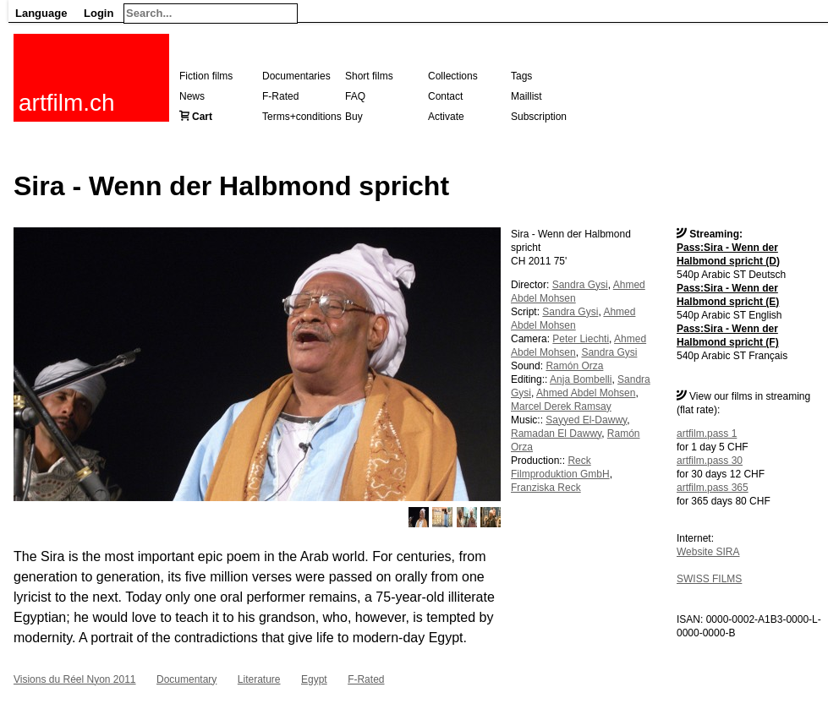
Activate (446, 117)
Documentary (186, 679)
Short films (369, 76)
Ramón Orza (574, 366)
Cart (202, 117)
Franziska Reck (546, 488)
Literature (259, 679)
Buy (354, 117)
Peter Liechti (580, 339)
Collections (453, 76)
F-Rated (280, 96)
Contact (445, 96)
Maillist (526, 96)
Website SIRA (708, 552)
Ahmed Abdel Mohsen (585, 393)
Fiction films (206, 76)
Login (98, 13)
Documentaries (296, 76)
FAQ (355, 96)
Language (41, 13)
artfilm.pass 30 (710, 460)
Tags (521, 76)
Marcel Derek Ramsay (561, 406)
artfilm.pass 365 (712, 488)
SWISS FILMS (709, 579)
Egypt (314, 679)
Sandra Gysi (580, 285)
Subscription (539, 117)
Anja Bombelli (580, 379)
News (192, 96)
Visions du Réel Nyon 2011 (75, 679)
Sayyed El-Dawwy (586, 420)
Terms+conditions (302, 117)
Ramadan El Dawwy (556, 433)
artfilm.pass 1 (707, 433)
